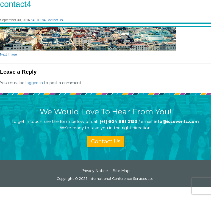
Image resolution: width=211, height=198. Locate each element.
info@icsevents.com (176, 121)
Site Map (121, 171)
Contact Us (54, 20)
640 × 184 (38, 20)
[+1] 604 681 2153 (118, 121)
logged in (34, 83)
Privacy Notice (94, 171)
